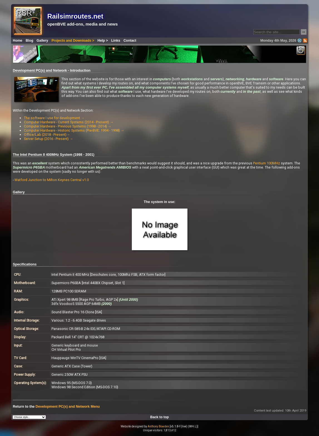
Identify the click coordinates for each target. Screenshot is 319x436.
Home (17, 40)
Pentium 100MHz (266, 163)
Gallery (42, 40)
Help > (103, 40)
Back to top (159, 417)
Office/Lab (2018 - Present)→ (47, 134)
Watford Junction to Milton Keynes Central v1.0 (51, 180)
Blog (29, 40)
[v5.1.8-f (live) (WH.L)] (184, 426)
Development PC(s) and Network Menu (68, 407)
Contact (129, 40)
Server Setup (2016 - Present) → (48, 139)
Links (115, 40)
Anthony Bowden (158, 426)
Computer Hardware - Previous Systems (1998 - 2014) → (68, 126)
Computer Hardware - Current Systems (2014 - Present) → (68, 122)
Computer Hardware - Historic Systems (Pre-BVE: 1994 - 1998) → (74, 130)
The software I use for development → (54, 118)
